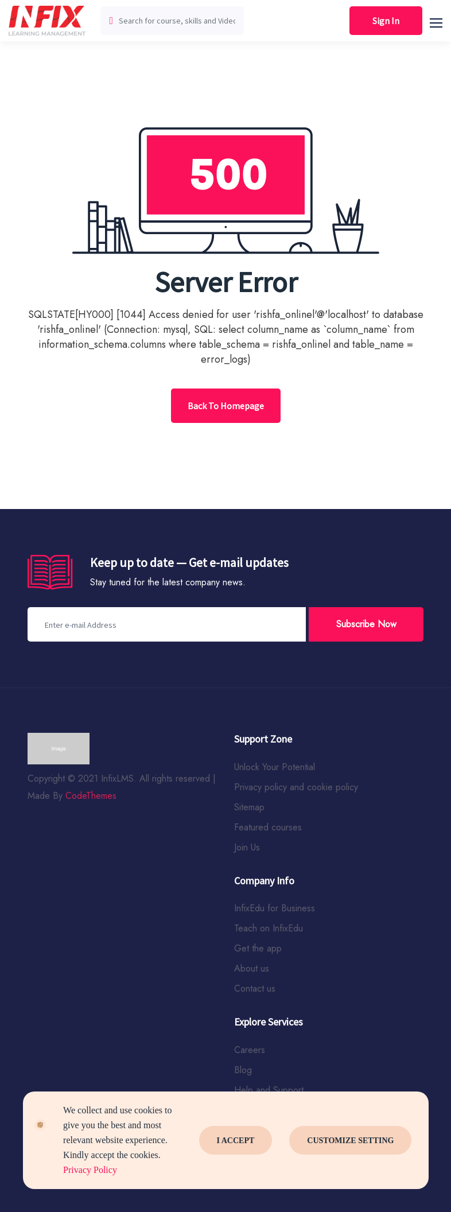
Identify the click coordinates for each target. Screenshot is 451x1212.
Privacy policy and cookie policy (296, 787)
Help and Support (269, 1090)
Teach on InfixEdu (268, 928)
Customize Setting (350, 1140)
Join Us (247, 847)
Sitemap (249, 807)
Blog (243, 1070)
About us (251, 968)
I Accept (236, 1140)
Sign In (385, 20)
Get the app (258, 948)
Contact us (254, 988)
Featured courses (268, 827)
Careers (249, 1049)
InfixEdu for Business (274, 908)
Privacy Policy (90, 1170)
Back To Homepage (226, 405)
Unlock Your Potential (274, 767)
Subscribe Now (366, 624)
